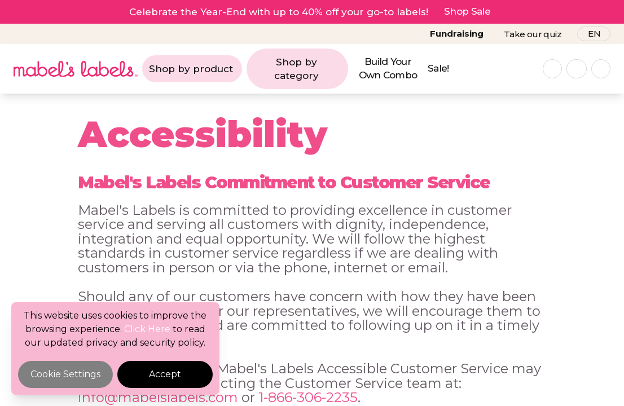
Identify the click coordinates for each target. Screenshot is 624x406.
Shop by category (296, 68)
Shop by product (191, 68)
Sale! (438, 68)
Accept (165, 374)
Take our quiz (532, 34)
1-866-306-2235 (308, 397)
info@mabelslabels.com (158, 397)
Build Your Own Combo (388, 68)
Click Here (147, 329)
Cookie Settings (65, 374)
